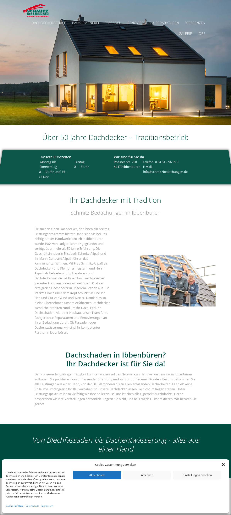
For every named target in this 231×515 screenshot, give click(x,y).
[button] (223, 464)
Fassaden (113, 22)
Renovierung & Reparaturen (153, 22)
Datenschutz (32, 505)
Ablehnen (147, 475)
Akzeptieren (96, 475)
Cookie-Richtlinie (15, 505)
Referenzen (195, 22)
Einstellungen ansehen (197, 475)
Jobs (201, 33)
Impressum (47, 505)
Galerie (185, 33)
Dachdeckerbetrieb (48, 22)
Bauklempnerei (85, 22)
